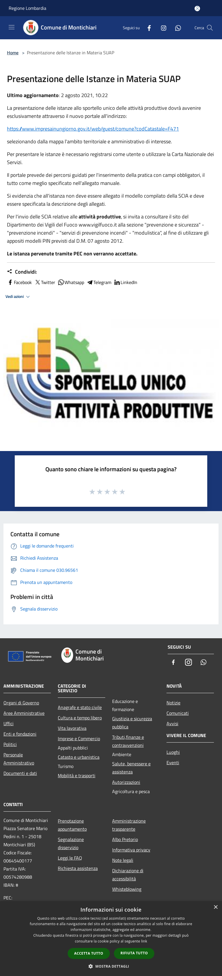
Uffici (8, 723)
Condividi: (22, 272)
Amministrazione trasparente (129, 824)
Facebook (19, 282)
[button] (111, 966)
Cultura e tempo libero (80, 717)
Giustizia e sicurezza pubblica (132, 722)
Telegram (98, 282)
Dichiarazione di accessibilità (127, 874)
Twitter (44, 282)
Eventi (172, 762)
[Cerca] (209, 27)
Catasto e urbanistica (78, 757)
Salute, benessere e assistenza (131, 767)
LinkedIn (125, 282)
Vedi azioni (18, 296)
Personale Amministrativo (18, 758)
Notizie (173, 702)
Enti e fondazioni (19, 733)
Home (12, 52)
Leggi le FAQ (70, 857)
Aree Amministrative (24, 713)
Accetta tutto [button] (88, 953)
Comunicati (177, 713)
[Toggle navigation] (11, 27)
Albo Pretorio (125, 839)
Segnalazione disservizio (71, 843)
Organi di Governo (21, 702)
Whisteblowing (126, 889)
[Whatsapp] (176, 27)
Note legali (122, 860)
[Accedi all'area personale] (197, 8)
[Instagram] (161, 27)
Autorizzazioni (126, 782)
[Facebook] (147, 27)
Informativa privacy (131, 849)
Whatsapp (71, 282)
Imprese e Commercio (79, 738)
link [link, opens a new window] (144, 941)
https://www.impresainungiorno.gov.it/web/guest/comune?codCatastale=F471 (93, 129)
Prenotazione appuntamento (72, 824)
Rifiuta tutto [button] (134, 953)
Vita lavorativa (72, 728)
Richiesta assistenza (78, 868)
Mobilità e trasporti (76, 775)
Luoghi (173, 752)
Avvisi (172, 723)
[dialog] (111, 938)
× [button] (215, 907)
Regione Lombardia (27, 8)
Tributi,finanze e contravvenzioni (128, 741)
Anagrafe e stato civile (80, 707)
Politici (10, 744)
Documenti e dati (20, 773)
